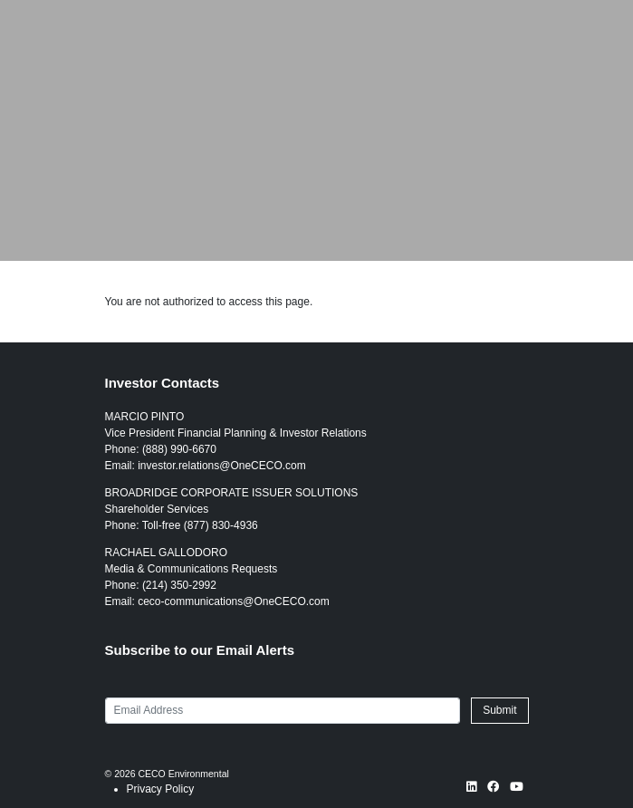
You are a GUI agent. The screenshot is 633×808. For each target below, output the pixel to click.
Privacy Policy (161, 789)
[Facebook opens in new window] (493, 788)
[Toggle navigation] (582, 16)
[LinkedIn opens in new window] (471, 788)
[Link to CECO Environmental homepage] (35, 16)
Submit (499, 710)
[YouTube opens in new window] (516, 788)
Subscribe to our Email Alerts (200, 650)
